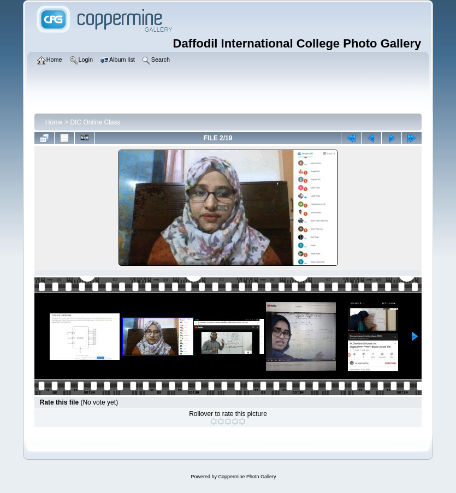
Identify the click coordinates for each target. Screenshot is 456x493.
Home (54, 122)
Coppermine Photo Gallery (247, 476)
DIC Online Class (95, 122)
